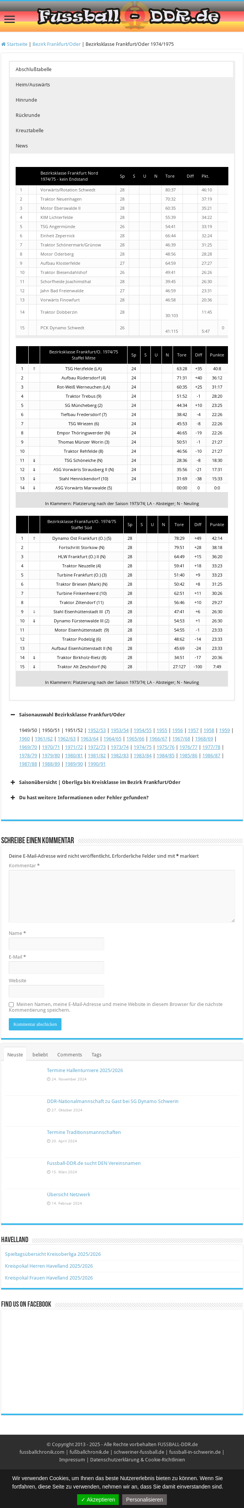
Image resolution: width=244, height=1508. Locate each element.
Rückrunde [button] (28, 115)
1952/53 (97, 730)
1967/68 (181, 739)
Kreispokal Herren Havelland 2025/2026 (49, 1266)
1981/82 (97, 755)
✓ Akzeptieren (98, 1500)
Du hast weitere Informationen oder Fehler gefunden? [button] (79, 798)
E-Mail (17, 957)
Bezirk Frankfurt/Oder (56, 44)
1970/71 (51, 747)
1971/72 (74, 747)
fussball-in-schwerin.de (195, 1452)
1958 (209, 730)
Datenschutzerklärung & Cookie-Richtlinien (137, 1460)
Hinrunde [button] (26, 100)
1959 (224, 730)
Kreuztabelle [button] (30, 130)
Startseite (14, 44)
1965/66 (135, 739)
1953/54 (120, 730)
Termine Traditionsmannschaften (84, 1132)
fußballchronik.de (89, 1452)
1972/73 (97, 747)
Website (17, 980)
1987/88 (28, 764)
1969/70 (28, 747)
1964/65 (112, 739)
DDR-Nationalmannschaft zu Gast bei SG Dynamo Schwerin (113, 1101)
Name (17, 933)
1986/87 (211, 755)
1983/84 (143, 755)
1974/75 (143, 747)
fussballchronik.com (42, 1452)
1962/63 (67, 739)
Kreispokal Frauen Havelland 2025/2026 (49, 1278)
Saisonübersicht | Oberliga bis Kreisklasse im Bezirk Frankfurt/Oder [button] (95, 782)
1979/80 (51, 755)
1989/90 (74, 764)
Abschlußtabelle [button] (34, 69)
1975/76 (166, 747)
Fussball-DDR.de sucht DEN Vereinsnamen (94, 1163)
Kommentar (24, 865)
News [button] (22, 146)
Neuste (15, 1055)
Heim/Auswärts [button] (33, 84)
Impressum (72, 1460)
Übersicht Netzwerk (68, 1194)
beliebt (40, 1055)
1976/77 (188, 747)
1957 (193, 730)
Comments (69, 1055)
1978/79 (28, 755)
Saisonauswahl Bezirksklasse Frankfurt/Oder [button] (67, 715)
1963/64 (90, 739)
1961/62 (44, 739)
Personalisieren (144, 1500)
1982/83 (120, 755)
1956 (177, 730)
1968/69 (204, 739)
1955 (162, 730)
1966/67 (158, 739)
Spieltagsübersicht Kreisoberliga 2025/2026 (53, 1254)
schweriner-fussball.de (139, 1452)
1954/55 (143, 730)
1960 (24, 739)
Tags (97, 1055)
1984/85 (166, 755)
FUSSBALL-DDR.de (178, 1444)
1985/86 (188, 755)
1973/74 (120, 747)
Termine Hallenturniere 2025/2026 (85, 1070)
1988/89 (51, 764)
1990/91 (97, 764)
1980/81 (74, 755)
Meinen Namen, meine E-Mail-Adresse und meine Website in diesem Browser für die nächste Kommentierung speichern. (116, 1007)
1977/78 (211, 747)
